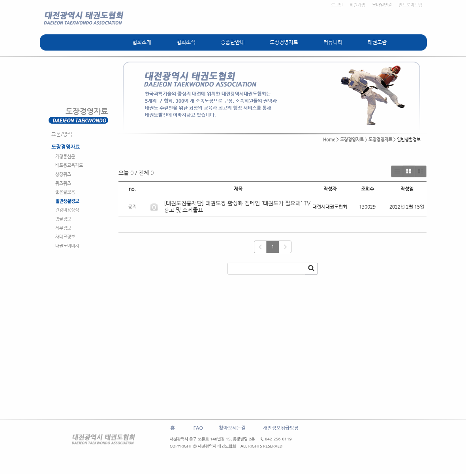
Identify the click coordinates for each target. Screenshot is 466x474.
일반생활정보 (67, 201)
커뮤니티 (332, 42)
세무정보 (63, 228)
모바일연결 (382, 5)
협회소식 (186, 42)
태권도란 (377, 42)
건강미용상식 (67, 210)
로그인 (337, 5)
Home (329, 139)
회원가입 (357, 5)
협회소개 (141, 42)
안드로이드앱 (410, 5)
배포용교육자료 (69, 165)
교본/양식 (61, 134)
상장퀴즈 (63, 174)
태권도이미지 (67, 245)
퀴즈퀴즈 (63, 183)
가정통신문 (65, 156)
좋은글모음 (65, 192)
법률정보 (63, 219)
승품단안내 (232, 42)
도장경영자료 (284, 42)
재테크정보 (65, 236)
